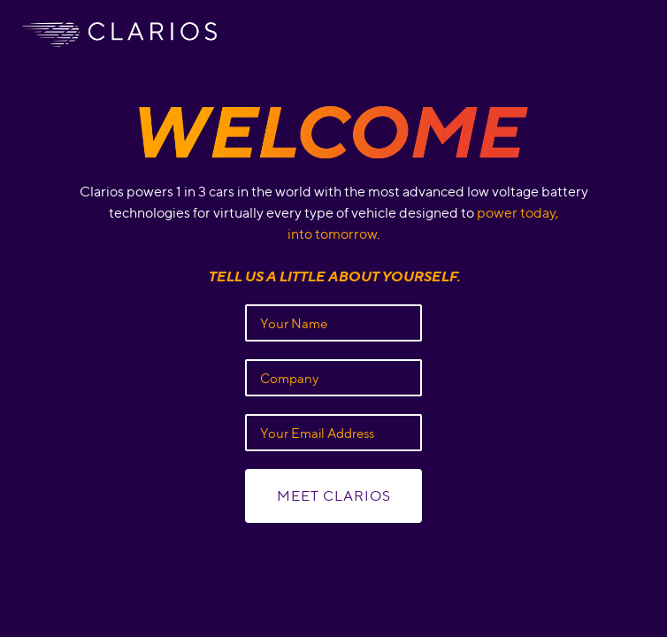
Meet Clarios (334, 495)
